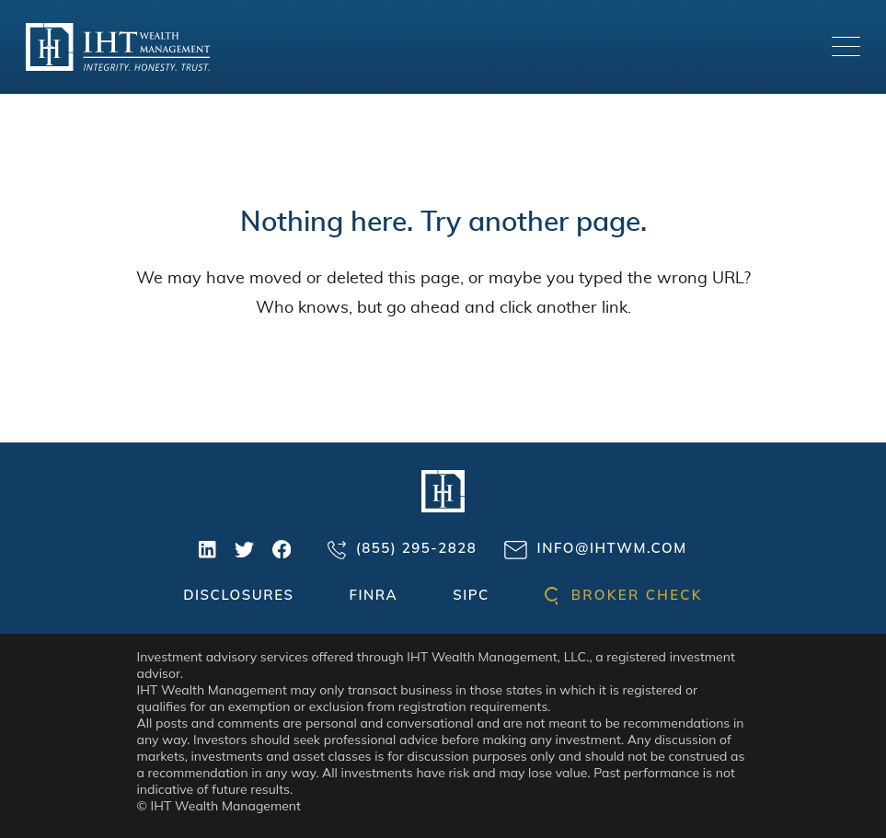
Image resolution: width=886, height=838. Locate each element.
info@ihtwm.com (595, 548)
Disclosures (238, 594)
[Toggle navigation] (846, 46)
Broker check (624, 594)
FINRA (373, 594)
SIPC (471, 594)
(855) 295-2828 (402, 548)
